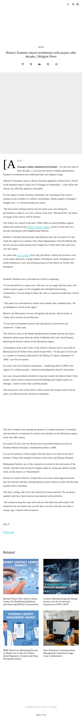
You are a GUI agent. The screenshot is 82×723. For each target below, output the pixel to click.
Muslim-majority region (38, 227)
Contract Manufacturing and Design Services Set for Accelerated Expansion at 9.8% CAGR (60, 601)
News (41, 47)
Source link (8, 532)
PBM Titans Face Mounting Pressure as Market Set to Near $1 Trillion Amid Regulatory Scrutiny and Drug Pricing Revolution (20, 654)
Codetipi (53, 707)
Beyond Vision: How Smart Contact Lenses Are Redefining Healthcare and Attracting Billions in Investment (20, 601)
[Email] (48, 64)
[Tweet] (31, 64)
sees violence (23, 255)
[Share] (22, 64)
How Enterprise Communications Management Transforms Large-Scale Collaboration (59, 653)
